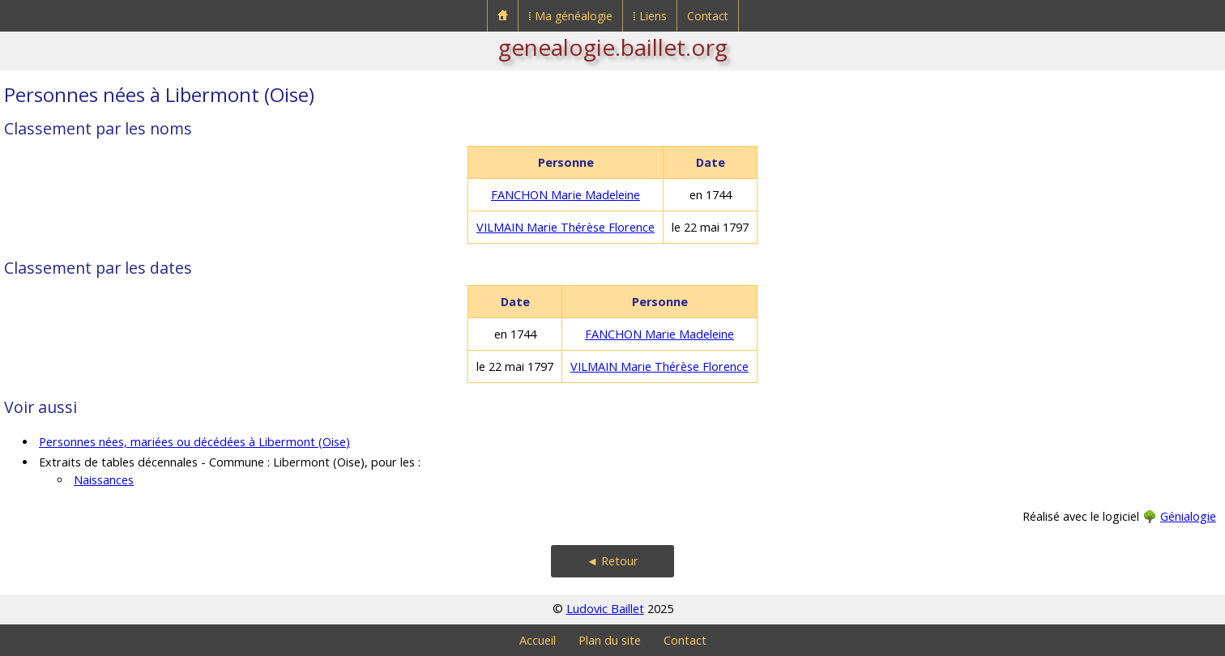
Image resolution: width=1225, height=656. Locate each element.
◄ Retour (612, 561)
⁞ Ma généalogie (570, 15)
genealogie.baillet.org (613, 47)
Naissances (104, 480)
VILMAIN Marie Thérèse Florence (565, 227)
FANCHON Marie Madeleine (565, 194)
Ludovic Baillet (605, 608)
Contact (707, 15)
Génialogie (1188, 516)
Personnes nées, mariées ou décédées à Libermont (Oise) (194, 441)
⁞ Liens (650, 15)
